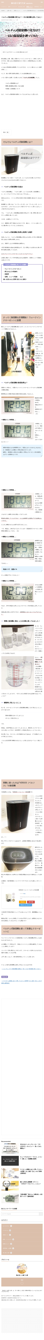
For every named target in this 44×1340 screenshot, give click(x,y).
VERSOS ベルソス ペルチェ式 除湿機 (29, 890)
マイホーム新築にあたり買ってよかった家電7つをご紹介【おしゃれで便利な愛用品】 (31, 1171)
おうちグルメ (7, 1226)
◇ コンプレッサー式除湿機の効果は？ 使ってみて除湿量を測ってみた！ (21, 969)
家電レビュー (29, 6)
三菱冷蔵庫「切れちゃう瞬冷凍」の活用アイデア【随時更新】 (31, 1195)
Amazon (23, 902)
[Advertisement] (22, 113)
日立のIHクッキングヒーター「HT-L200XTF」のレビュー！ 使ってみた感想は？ (30, 1146)
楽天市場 (31, 902)
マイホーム (4, 6)
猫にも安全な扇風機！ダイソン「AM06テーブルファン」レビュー (30, 1183)
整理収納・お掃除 (38, 6)
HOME (3, 10)
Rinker (24, 893)
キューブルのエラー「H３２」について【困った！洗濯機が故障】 (31, 1158)
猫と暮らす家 (21, 6)
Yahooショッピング (25, 905)
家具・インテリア (12, 6)
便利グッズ (7, 1235)
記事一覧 (9, 10)
